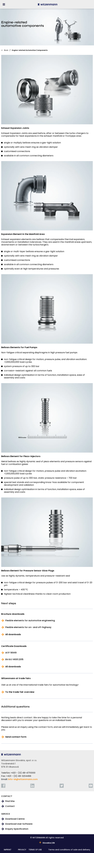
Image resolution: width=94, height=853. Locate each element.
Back (6, 50)
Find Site (9, 801)
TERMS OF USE (35, 850)
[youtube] (91, 786)
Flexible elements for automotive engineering (30, 620)
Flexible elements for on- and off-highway (28, 627)
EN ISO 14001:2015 (14, 659)
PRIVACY (22, 850)
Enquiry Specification (16, 829)
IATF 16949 (11, 653)
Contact (10, 806)
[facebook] (3, 786)
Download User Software (18, 824)
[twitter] (62, 786)
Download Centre (15, 819)
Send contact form (15, 737)
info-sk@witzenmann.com (23, 779)
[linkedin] (32, 786)
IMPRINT (7, 850)
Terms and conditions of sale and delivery (69, 850)
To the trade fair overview (19, 692)
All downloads (13, 634)
